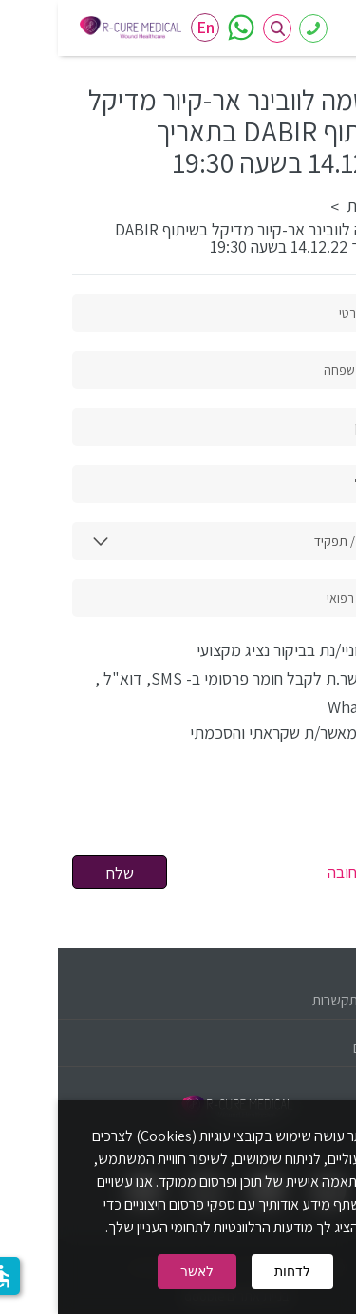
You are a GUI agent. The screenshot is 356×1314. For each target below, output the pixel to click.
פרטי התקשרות (296, 1000)
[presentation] (197, 809)
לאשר (139, 1271)
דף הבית (315, 206)
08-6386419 (255, 29)
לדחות (234, 1271)
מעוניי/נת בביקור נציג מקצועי (239, 650)
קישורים (316, 1048)
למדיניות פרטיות (76, 732)
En (148, 27)
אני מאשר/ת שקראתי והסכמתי (173, 732)
